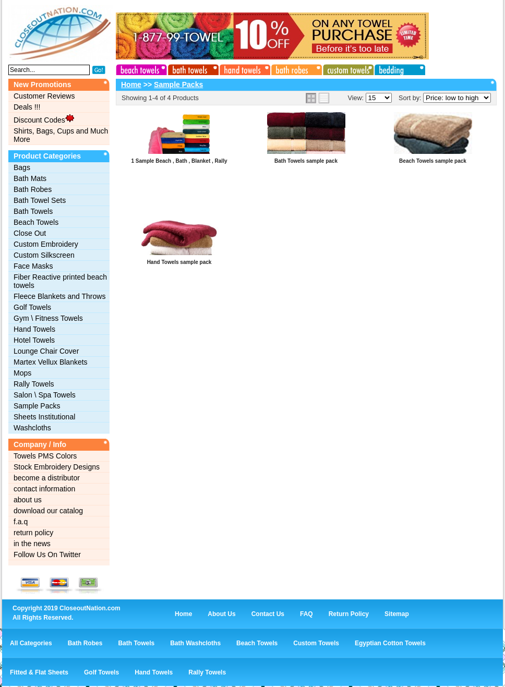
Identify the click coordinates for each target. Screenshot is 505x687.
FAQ (306, 614)
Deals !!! (27, 107)
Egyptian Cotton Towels (390, 643)
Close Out (30, 233)
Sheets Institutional (44, 417)
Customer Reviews (44, 96)
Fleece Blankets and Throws (59, 296)
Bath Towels (33, 211)
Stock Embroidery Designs (57, 467)
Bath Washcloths (195, 643)
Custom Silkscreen (44, 255)
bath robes (294, 68)
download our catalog (48, 511)
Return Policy (349, 614)
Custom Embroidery (46, 244)
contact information (44, 489)
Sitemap (396, 614)
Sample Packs (37, 406)
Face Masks (33, 266)
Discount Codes (44, 119)
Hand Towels (34, 329)
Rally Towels (34, 384)
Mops (22, 373)
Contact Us (267, 614)
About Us (221, 614)
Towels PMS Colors (45, 456)
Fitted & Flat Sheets (39, 672)
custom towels (345, 68)
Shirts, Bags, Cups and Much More (61, 135)
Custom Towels (316, 643)
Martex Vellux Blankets (51, 362)
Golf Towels (32, 307)
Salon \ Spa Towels (45, 395)
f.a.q (21, 521)
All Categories (31, 643)
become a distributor (47, 478)
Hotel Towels (34, 340)
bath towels (192, 68)
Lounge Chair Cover (46, 351)
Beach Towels (36, 222)
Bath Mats (30, 178)
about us (28, 500)
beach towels (141, 68)
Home (131, 84)
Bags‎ (22, 167)
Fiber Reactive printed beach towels (60, 281)
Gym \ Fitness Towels (48, 318)
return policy (33, 532)
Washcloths (32, 428)
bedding (397, 68)
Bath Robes (33, 189)
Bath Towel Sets (40, 200)
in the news (32, 543)
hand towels (243, 68)
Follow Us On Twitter (47, 554)
